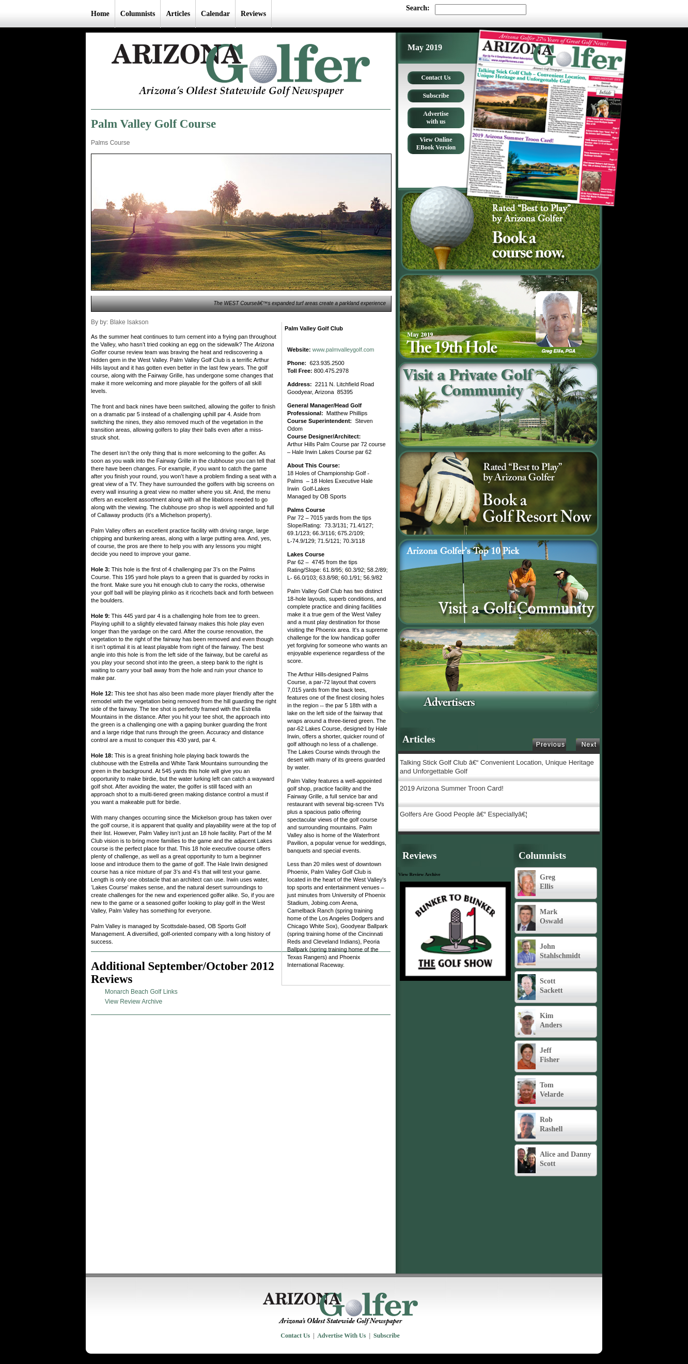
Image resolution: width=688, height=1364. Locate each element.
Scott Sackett (540, 987)
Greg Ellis (536, 883)
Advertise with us (435, 117)
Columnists (137, 14)
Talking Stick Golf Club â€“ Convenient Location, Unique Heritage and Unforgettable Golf (497, 767)
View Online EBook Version (436, 143)
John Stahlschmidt (549, 952)
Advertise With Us (341, 1335)
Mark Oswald (540, 918)
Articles (178, 14)
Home (100, 14)
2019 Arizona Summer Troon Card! (452, 788)
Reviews (253, 14)
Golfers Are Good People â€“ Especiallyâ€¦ (463, 814)
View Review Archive (133, 1001)
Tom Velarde (541, 1091)
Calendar (215, 14)
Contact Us (436, 77)
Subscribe (436, 95)
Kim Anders (540, 1022)
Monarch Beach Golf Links (141, 991)
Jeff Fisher (538, 1056)
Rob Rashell (540, 1126)
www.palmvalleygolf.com (343, 349)
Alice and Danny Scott (554, 1160)
